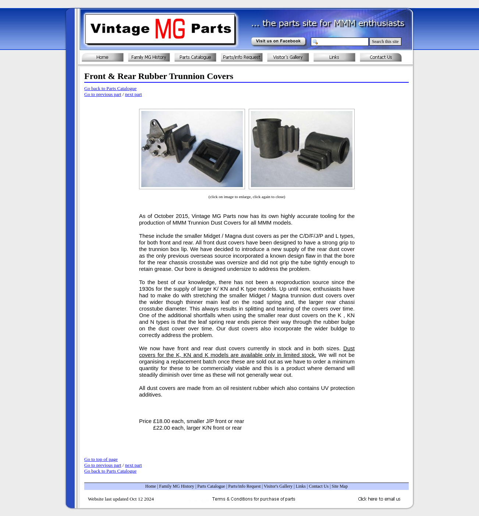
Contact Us (319, 486)
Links (301, 486)
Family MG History (176, 486)
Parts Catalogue (211, 486)
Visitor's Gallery (278, 486)
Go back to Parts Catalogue (110, 88)
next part (133, 94)
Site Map (340, 486)
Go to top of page (101, 459)
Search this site (385, 41)
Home (150, 486)
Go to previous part (102, 94)
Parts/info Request (244, 486)
